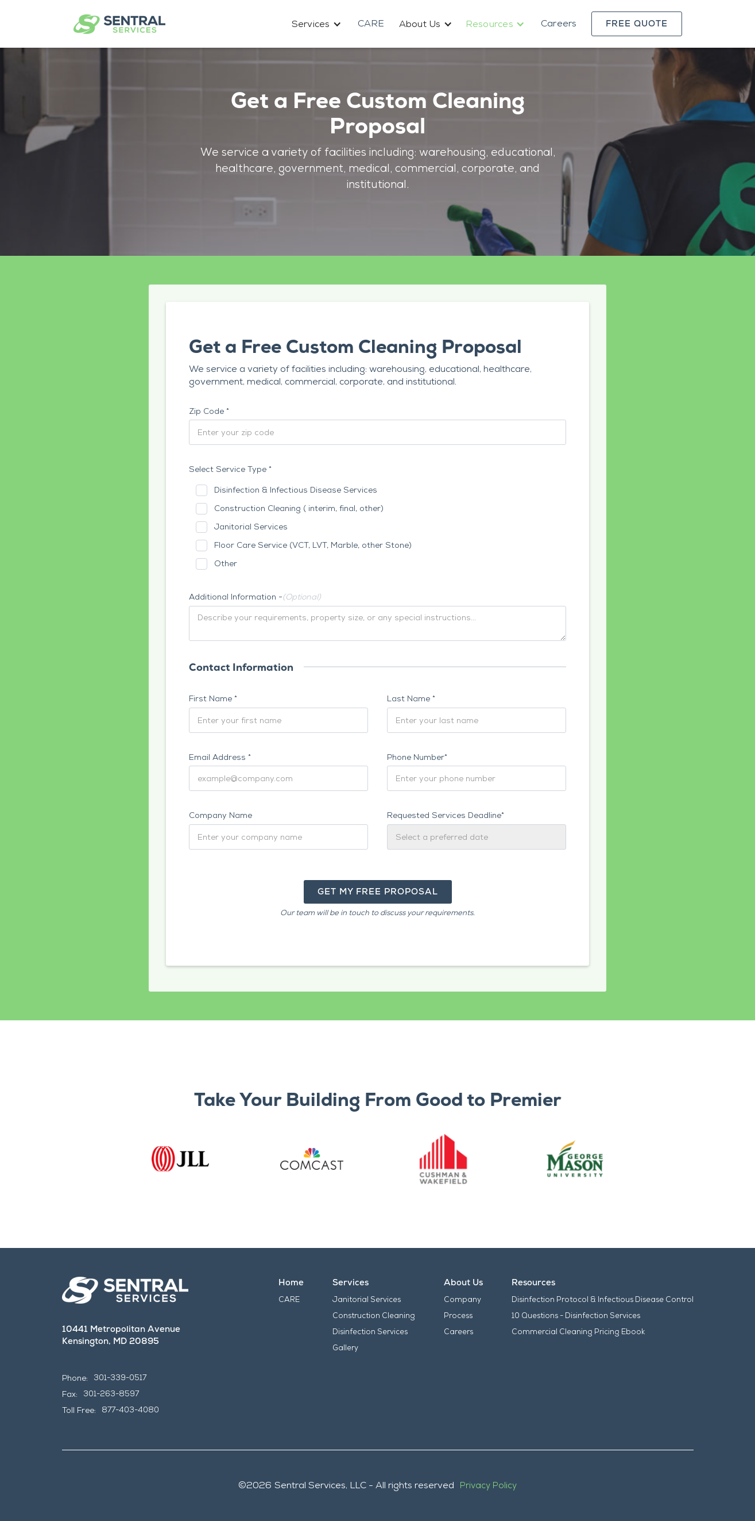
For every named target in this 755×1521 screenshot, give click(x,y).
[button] (317, 24)
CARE (371, 23)
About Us (463, 1282)
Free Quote (637, 23)
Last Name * (411, 698)
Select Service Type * (230, 469)
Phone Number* (417, 757)
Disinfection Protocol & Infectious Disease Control (603, 1299)
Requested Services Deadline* (445, 815)
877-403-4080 (130, 1410)
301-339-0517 (120, 1377)
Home (291, 1282)
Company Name (220, 815)
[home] (119, 24)
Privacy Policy (488, 1485)
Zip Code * (209, 411)
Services (350, 1282)
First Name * (213, 698)
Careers (559, 23)
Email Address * (220, 757)
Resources (533, 1282)
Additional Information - (255, 597)
